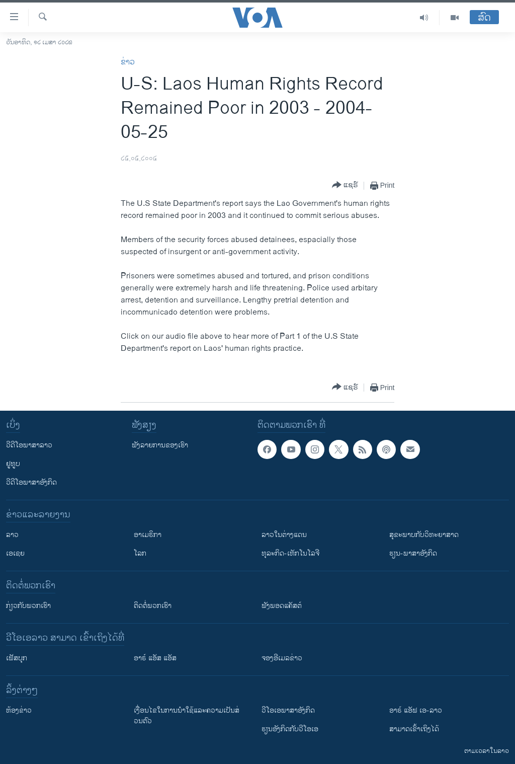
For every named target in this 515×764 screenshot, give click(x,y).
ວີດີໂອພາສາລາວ (29, 445)
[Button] (345, 185)
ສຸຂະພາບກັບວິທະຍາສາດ (424, 534)
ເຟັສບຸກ (16, 658)
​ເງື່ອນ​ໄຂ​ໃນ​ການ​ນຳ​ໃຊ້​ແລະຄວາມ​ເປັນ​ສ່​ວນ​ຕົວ (186, 715)
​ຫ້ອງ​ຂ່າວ (19, 710)
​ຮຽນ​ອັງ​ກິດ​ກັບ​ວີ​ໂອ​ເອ (290, 729)
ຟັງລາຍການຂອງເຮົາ (160, 445)
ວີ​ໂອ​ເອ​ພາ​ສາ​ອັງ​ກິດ (288, 710)
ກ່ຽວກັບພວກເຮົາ (28, 605)
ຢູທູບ (13, 464)
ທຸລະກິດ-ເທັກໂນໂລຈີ (290, 553)
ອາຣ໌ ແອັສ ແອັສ (155, 658)
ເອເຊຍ (15, 553)
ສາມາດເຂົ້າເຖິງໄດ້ (414, 729)
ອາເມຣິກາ (147, 534)
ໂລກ (140, 553)
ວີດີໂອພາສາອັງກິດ (31, 482)
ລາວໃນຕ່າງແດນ (284, 534)
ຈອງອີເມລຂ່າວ (282, 658)
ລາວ (12, 534)
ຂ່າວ (128, 62)
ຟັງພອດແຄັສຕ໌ (282, 605)
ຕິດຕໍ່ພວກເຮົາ (152, 605)
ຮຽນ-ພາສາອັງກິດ (413, 553)
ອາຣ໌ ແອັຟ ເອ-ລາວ (415, 710)
